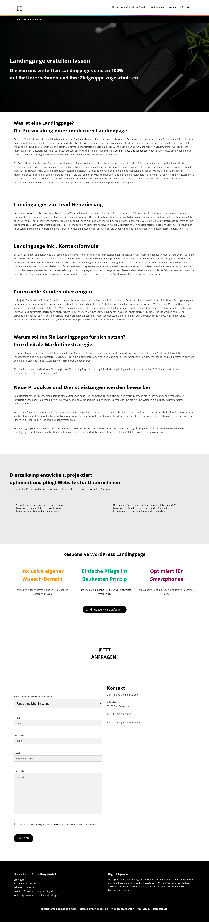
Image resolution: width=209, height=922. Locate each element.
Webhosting (157, 7)
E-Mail (58, 756)
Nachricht (58, 792)
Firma (58, 720)
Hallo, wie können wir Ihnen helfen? (58, 700)
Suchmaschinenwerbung (140, 139)
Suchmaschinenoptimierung (89, 139)
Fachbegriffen (82, 143)
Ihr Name (58, 738)
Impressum (143, 908)
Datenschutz (55, 824)
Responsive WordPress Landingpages (34, 213)
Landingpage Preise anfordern (104, 609)
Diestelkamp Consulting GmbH (128, 7)
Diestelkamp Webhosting (94, 908)
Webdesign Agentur (180, 7)
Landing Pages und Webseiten (131, 150)
